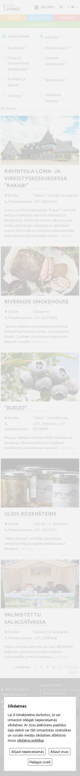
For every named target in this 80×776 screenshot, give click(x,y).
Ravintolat (17, 48)
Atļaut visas (59, 752)
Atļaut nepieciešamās (27, 752)
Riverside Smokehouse (36, 302)
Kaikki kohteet (18, 36)
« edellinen (22, 667)
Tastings (16, 96)
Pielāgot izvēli (40, 762)
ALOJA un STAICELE (40, 25)
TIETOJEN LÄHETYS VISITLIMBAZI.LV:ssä (15, 692)
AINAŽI (13, 18)
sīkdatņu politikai (30, 740)
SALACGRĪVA (40, 18)
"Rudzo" (15, 408)
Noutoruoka (56, 80)
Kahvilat (54, 37)
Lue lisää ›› (67, 236)
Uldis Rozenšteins (30, 514)
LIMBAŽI (66, 18)
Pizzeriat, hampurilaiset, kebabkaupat (19, 63)
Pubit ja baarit (58, 48)
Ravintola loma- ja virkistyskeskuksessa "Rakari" (35, 178)
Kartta (11, 108)
